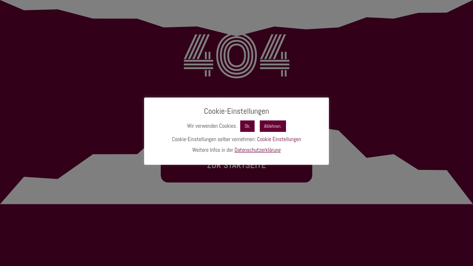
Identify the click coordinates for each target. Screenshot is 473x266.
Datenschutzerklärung (258, 149)
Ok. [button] (247, 126)
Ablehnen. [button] (273, 126)
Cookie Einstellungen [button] (279, 139)
